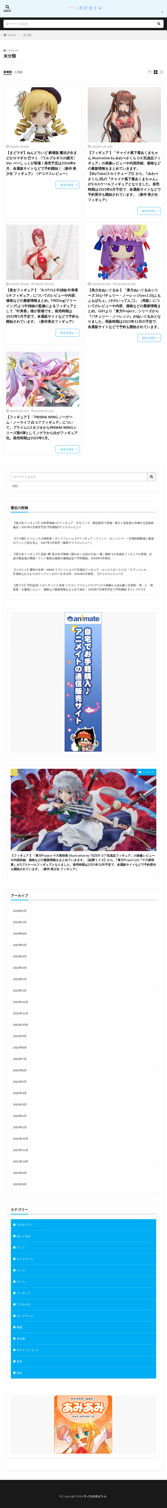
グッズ (21, 1270)
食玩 (19, 1373)
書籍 (19, 1327)
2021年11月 (20, 1150)
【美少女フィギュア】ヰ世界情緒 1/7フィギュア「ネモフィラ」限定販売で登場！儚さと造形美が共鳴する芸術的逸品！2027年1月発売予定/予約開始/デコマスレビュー (83, 525)
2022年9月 (20, 1036)
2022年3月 (20, 1104)
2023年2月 (20, 979)
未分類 (27, 35)
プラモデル (24, 1304)
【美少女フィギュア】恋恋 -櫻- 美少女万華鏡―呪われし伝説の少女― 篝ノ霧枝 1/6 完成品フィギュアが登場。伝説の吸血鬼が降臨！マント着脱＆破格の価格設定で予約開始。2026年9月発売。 (82, 556)
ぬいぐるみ (24, 1236)
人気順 (18, 72)
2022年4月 (20, 1093)
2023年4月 (20, 956)
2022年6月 (20, 1070)
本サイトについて (28, 1350)
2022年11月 (20, 1013)
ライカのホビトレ (95, 1496)
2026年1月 (20, 922)
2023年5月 (20, 945)
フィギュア (148, 772)
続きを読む (67, 184)
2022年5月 (20, 1081)
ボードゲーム (25, 1316)
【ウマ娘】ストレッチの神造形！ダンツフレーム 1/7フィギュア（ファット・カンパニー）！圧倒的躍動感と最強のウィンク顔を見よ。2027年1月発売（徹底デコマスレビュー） (83, 540)
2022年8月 (20, 1047)
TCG (15, 486)
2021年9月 (20, 1173)
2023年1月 (20, 990)
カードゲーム (25, 1259)
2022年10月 (20, 1024)
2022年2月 (20, 1116)
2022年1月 (20, 1127)
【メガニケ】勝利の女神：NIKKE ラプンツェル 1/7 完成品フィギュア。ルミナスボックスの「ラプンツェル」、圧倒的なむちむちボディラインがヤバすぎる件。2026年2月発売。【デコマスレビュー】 (82, 572)
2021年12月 (20, 1138)
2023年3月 (20, 967)
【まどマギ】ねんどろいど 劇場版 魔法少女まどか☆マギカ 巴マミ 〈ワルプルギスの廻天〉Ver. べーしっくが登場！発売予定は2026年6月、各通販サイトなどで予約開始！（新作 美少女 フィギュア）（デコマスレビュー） (41, 163)
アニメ (21, 1247)
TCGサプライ (25, 1224)
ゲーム (21, 1281)
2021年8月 (20, 1184)
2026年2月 (20, 910)
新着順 (7, 72)
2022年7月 (20, 1059)
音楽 (19, 1361)
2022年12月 (20, 1002)
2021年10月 (20, 1161)
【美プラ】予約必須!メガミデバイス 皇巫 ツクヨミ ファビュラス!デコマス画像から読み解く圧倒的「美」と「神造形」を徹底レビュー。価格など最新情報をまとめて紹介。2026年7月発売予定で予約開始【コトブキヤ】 (83, 587)
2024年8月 (20, 933)
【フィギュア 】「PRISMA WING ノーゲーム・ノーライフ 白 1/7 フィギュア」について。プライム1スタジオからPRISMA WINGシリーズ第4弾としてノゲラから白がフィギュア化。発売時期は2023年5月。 (42, 427)
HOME (11, 35)
